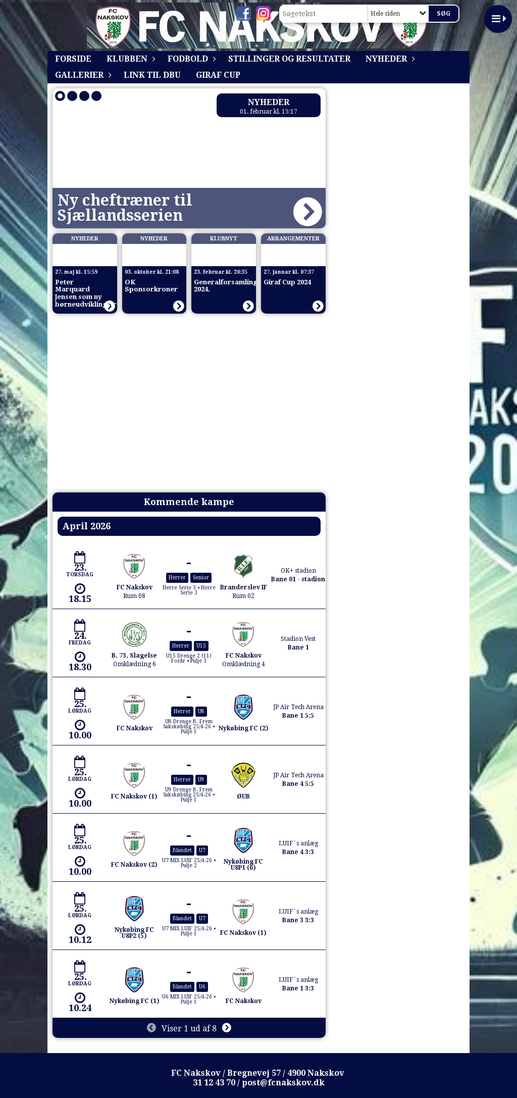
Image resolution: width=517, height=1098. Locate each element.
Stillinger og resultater (289, 59)
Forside (73, 59)
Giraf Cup (218, 75)
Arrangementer (293, 238)
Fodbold (190, 59)
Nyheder (389, 59)
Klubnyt (223, 238)
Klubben (129, 59)
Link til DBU (152, 75)
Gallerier (82, 75)
